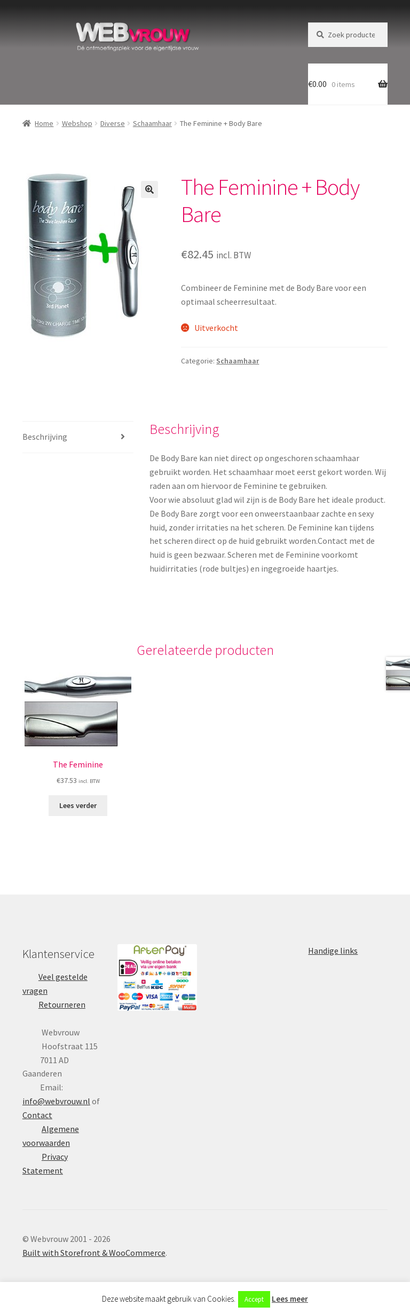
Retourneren (61, 1004)
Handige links (333, 950)
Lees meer (290, 1299)
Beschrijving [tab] (44, 436)
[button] (149, 189)
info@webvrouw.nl (56, 1101)
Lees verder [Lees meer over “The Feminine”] (78, 805)
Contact (37, 1115)
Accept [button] (254, 1299)
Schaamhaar (152, 123)
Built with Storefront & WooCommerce (93, 1252)
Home (44, 123)
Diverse (112, 123)
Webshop (77, 123)
